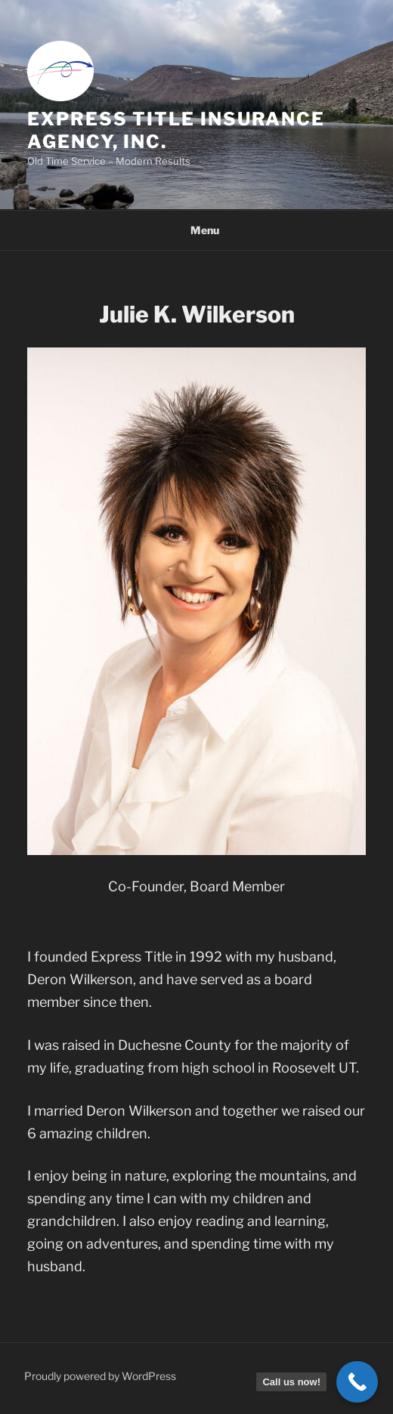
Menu (197, 230)
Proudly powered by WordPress (100, 1375)
